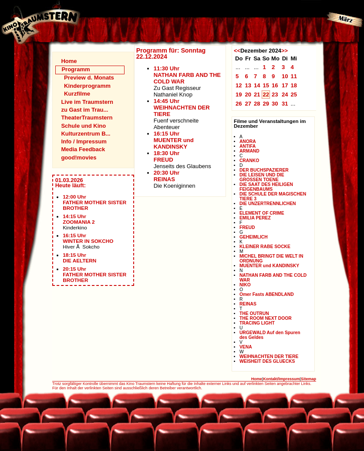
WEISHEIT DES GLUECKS (267, 361)
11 (293, 76)
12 (239, 85)
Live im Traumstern (87, 102)
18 (293, 85)
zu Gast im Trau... (84, 109)
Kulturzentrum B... (85, 133)
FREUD (247, 227)
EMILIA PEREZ (255, 218)
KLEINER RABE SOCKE (264, 246)
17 (285, 85)
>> (284, 50)
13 (248, 85)
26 (239, 103)
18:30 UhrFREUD (166, 156)
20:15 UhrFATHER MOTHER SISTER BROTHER (94, 274)
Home (69, 61)
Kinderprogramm (87, 86)
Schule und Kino (83, 126)
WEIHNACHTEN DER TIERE (268, 356)
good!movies (78, 157)
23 (275, 94)
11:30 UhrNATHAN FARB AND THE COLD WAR (187, 75)
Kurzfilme (77, 93)
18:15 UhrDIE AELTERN (79, 257)
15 (266, 85)
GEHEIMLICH (253, 237)
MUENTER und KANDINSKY (269, 265)
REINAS (247, 304)
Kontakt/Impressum (281, 379)
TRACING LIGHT (257, 323)
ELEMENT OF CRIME (261, 213)
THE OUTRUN (254, 313)
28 (257, 103)
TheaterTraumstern (86, 117)
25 (293, 94)
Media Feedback (83, 149)
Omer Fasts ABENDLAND (266, 294)
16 (275, 85)
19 (239, 94)
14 (257, 85)
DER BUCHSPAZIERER (264, 170)
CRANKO (249, 160)
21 (257, 94)
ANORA (247, 141)
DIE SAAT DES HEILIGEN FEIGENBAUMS (266, 187)
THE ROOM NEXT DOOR (265, 318)
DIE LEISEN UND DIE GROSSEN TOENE (261, 177)
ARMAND (249, 151)
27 (248, 103)
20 (248, 94)
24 (285, 94)
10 (285, 76)
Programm (75, 69)
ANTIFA (247, 146)
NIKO (245, 284)
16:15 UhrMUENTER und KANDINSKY (174, 140)
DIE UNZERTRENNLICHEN (267, 203)
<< (237, 50)
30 (275, 103)
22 (266, 94)
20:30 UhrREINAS (166, 175)
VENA (245, 347)
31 (285, 103)
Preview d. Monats (89, 77)
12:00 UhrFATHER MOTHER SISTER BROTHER (94, 202)
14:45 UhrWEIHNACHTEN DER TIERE (182, 107)
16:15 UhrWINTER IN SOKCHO (88, 238)
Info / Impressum (83, 141)
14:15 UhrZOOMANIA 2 (78, 219)
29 (266, 103)
